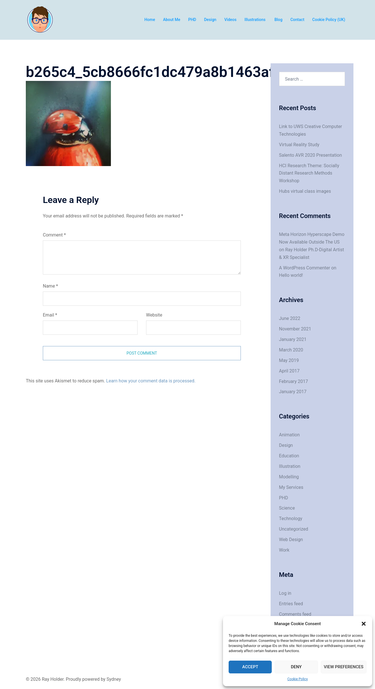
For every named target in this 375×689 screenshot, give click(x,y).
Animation (289, 434)
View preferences (343, 666)
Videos (230, 19)
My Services (291, 487)
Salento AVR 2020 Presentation (310, 155)
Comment (54, 235)
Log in (285, 593)
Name (50, 286)
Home (149, 19)
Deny (296, 666)
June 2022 (289, 318)
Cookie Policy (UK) (328, 19)
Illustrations (256, 19)
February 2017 (293, 381)
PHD (192, 19)
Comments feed (295, 614)
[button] (363, 624)
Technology (290, 518)
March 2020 (291, 350)
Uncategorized (293, 529)
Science (287, 508)
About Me (171, 19)
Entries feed (291, 603)
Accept (250, 666)
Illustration (289, 466)
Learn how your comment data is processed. (150, 381)
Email (50, 315)
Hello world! (291, 275)
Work (284, 550)
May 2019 (289, 360)
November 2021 (295, 329)
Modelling (289, 476)
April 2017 (289, 371)
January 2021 (293, 339)
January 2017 (293, 391)
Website (154, 315)
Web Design (291, 539)
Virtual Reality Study (299, 144)
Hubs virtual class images (305, 191)
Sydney (114, 679)
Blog (278, 19)
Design (210, 19)
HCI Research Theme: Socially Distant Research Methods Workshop (309, 173)
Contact (297, 19)
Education (289, 455)
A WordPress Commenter (304, 268)
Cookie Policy (297, 679)
